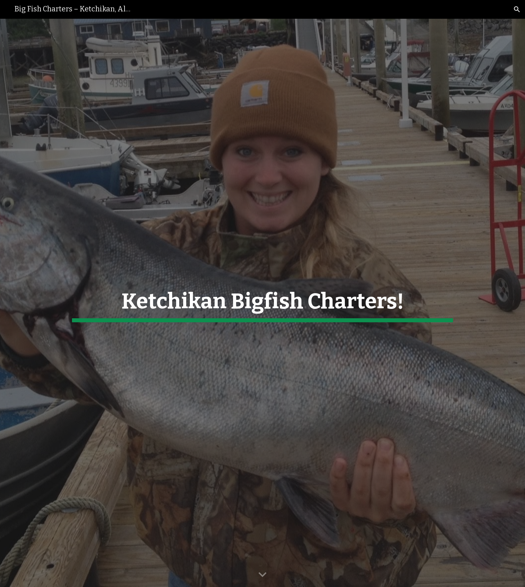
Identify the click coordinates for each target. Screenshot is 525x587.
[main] (262, 303)
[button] (517, 9)
